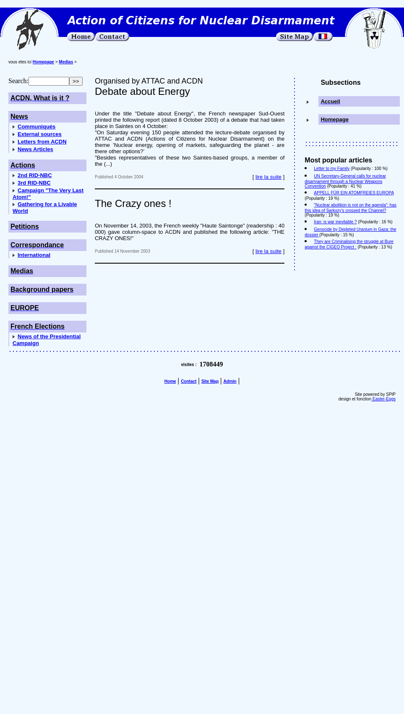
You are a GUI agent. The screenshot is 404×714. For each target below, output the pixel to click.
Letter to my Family (331, 168)
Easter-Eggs (383, 399)
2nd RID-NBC (35, 175)
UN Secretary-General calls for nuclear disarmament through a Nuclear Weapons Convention (345, 181)
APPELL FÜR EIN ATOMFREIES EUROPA (354, 193)
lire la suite (268, 177)
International (34, 255)
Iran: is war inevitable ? (335, 222)
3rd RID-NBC (34, 183)
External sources (40, 134)
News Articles (35, 149)
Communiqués (36, 126)
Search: (18, 80)
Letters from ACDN (42, 142)
